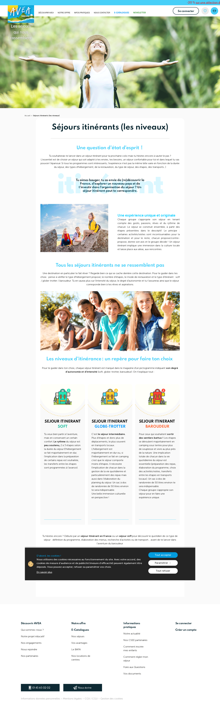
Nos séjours (77, 636)
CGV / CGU (91, 698)
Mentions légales (72, 698)
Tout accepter (163, 554)
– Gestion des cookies (110, 698)
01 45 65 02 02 (41, 688)
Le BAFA (76, 649)
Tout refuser (163, 570)
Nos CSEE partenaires (135, 640)
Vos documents (132, 673)
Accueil (27, 116)
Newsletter (139, 13)
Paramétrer (161, 562)
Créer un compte (185, 630)
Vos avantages (79, 642)
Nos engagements (31, 642)
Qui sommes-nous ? (32, 629)
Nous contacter (102, 13)
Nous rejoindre (29, 649)
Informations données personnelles (40, 698)
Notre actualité (131, 633)
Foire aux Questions (134, 667)
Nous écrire (84, 688)
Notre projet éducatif (32, 636)
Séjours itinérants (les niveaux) (46, 116)
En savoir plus (44, 572)
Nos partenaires (29, 655)
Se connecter (186, 11)
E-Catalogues (121, 13)
